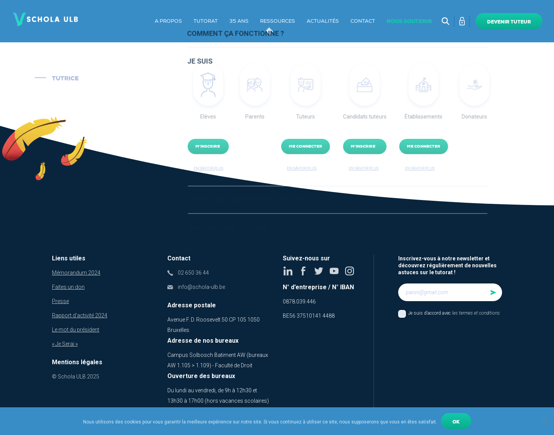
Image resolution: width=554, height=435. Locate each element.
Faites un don (68, 287)
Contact (362, 21)
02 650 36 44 (193, 273)
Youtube (334, 271)
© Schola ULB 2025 (75, 376)
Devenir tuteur (509, 22)
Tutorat (206, 21)
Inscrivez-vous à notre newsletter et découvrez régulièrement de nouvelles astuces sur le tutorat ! (447, 265)
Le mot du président (75, 330)
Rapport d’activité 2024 (79, 315)
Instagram (350, 271)
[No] (544, 421)
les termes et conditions (476, 313)
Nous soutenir (409, 21)
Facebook (304, 271)
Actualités (323, 21)
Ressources (277, 21)
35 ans (239, 21)
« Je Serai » (65, 344)
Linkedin (288, 271)
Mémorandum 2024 (76, 273)
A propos (168, 21)
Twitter (319, 271)
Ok (456, 422)
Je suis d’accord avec (454, 313)
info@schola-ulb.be (201, 287)
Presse (60, 301)
